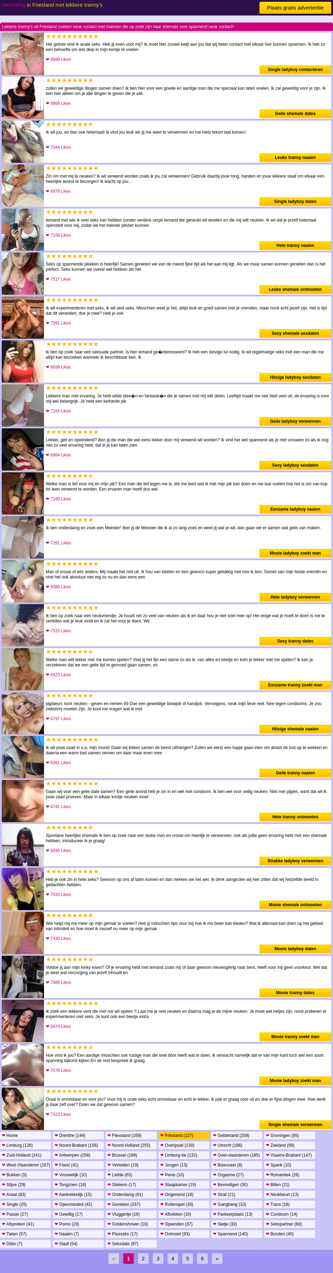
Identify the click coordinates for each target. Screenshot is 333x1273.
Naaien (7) (67, 1234)
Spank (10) (278, 1165)
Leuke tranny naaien (295, 157)
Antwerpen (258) (72, 1155)
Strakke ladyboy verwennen (295, 860)
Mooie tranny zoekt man (295, 1036)
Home (10, 1135)
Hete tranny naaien (295, 245)
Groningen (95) (282, 1135)
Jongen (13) (173, 1165)
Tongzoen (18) (70, 1184)
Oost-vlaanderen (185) (236, 1155)
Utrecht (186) (227, 1145)
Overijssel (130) (177, 1145)
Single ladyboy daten (295, 201)
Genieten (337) (123, 1204)
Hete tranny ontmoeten (295, 816)
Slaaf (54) (66, 1243)
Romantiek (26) (282, 1174)
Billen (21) (277, 1184)
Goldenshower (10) (127, 1224)
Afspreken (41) (18, 1224)
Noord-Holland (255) (128, 1145)
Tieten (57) (14, 1234)
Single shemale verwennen (295, 1124)
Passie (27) (15, 1214)
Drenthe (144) (70, 1135)
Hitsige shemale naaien (295, 729)
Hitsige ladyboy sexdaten (295, 377)
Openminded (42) (73, 1204)
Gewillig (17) (69, 1214)
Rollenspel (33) (176, 1204)
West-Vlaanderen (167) (26, 1165)
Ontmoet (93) (175, 1234)
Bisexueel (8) (227, 1165)
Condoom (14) (281, 1214)
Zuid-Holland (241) (22, 1155)
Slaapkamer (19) (178, 1184)
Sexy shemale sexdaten (295, 333)
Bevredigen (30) (230, 1184)
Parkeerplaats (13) (232, 1214)
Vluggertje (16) (123, 1214)
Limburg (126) (17, 1145)
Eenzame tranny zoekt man (295, 685)
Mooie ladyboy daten (295, 948)
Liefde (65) (119, 1174)
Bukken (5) (14, 1174)
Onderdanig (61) (125, 1194)
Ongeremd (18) (177, 1194)
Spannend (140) (230, 1234)
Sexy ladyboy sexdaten (295, 465)
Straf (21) (224, 1194)
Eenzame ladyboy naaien (295, 509)
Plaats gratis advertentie (295, 8)
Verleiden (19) (122, 1165)
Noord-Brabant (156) (76, 1145)
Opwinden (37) (176, 1224)
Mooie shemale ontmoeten (295, 904)
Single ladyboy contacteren (295, 69)
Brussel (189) (122, 1155)
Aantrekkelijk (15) (73, 1194)
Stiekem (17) (121, 1184)
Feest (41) (66, 1165)
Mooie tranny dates (295, 992)
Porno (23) (67, 1224)
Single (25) (14, 1204)
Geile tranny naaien (295, 772)
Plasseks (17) (122, 1234)
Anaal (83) (14, 1194)
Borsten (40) (280, 1234)
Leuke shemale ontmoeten (295, 289)
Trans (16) (278, 1204)
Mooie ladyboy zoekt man (295, 553)
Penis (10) (172, 1174)
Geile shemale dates (295, 113)
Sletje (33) (225, 1224)
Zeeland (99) (280, 1145)
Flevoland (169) (124, 1135)
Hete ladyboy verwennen (295, 597)
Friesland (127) (176, 1135)
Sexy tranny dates (295, 641)
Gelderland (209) (231, 1135)
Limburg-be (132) (178, 1155)
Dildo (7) (12, 1243)
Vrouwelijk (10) (71, 1174)
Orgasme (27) (228, 1174)
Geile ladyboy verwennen (295, 421)
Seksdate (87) (122, 1243)
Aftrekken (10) (175, 1214)
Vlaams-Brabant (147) (289, 1155)
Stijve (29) (13, 1184)
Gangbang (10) (229, 1204)
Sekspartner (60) (284, 1224)
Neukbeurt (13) (282, 1194)
